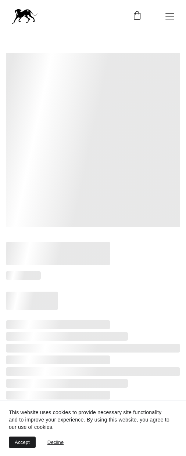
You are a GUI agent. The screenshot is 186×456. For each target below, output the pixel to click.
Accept (22, 442)
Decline (55, 442)
